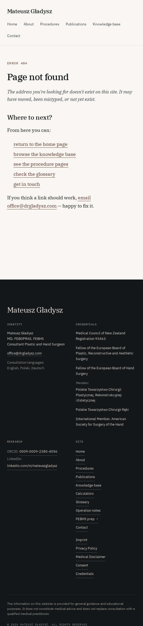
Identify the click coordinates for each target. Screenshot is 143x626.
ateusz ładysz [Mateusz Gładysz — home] (29, 11)
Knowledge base (106, 24)
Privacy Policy (86, 548)
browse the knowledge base (45, 154)
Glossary (82, 502)
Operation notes (88, 510)
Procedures (49, 24)
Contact (13, 35)
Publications (76, 24)
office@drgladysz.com (24, 353)
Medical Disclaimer (91, 557)
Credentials (85, 573)
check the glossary (34, 174)
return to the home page (41, 144)
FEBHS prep (87, 519)
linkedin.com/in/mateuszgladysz (32, 465)
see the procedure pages (41, 164)
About (29, 24)
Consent (82, 565)
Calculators (85, 493)
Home (12, 24)
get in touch (27, 184)
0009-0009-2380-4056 (38, 451)
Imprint (81, 540)
